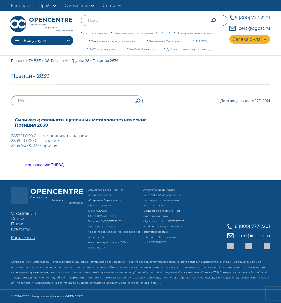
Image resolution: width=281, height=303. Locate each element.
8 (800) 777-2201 (252, 17)
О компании (77, 5)
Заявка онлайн (250, 39)
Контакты (20, 5)
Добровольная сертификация (190, 49)
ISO (167, 33)
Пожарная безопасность (196, 33)
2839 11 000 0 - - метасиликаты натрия (49, 135)
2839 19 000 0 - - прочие (35, 140)
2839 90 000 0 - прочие (34, 145)
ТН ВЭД (201, 41)
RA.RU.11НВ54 (152, 195)
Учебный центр (141, 49)
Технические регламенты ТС (135, 33)
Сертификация (95, 33)
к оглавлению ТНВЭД (39, 165)
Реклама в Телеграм (165, 41)
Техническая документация (113, 41)
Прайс (45, 5)
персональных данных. (146, 282)
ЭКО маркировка (103, 49)
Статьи (109, 5)
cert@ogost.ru (254, 28)
